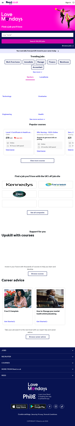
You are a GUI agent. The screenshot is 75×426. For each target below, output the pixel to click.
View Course (10, 150)
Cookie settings (24, 414)
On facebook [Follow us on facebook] (50, 406)
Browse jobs (67, 46)
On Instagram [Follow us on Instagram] (56, 406)
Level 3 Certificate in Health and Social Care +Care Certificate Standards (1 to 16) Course (18, 132)
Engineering (7, 114)
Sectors (30, 77)
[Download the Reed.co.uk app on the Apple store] (19, 406)
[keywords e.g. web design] (37, 35)
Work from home (13, 62)
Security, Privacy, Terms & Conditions (44, 414)
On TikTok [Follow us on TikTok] (62, 406)
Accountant (37, 67)
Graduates (42, 96)
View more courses (37, 161)
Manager (40, 62)
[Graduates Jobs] (55, 88)
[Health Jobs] (55, 106)
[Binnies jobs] (56, 184)
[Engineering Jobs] (19, 106)
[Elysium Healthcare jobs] (19, 203)
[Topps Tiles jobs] (56, 194)
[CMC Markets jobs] (19, 194)
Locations (44, 77)
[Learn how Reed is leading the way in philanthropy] (30, 396)
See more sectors (37, 119)
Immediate (28, 62)
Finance (52, 62)
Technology (6, 96)
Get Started (9, 321)
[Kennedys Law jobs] (19, 184)
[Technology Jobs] (19, 88)
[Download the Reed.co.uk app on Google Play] (37, 406)
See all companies (37, 212)
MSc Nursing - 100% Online (47, 132)
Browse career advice (37, 337)
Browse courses (37, 274)
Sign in (68, 2)
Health (41, 114)
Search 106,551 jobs (37, 41)
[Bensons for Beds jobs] (56, 203)
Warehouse (64, 62)
